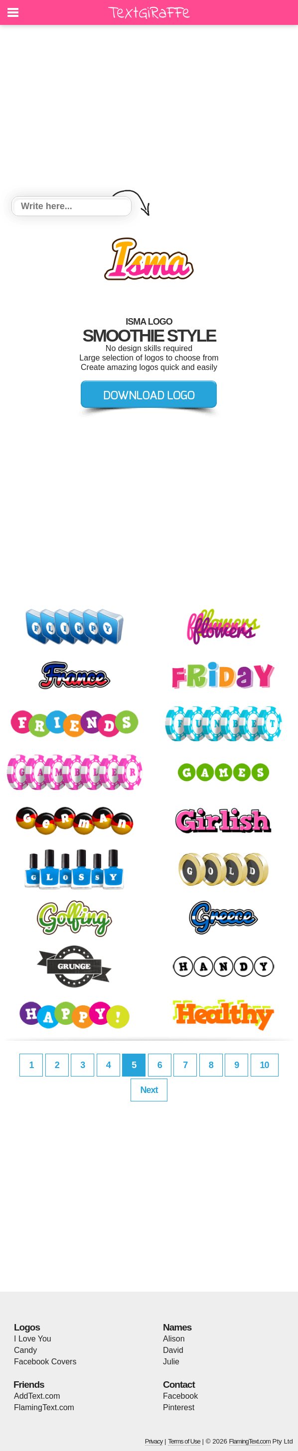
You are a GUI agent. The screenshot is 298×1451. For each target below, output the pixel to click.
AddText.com (37, 1396)
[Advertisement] (149, 112)
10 (264, 1065)
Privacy (154, 1441)
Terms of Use (184, 1441)
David (173, 1350)
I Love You (32, 1338)
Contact (179, 1384)
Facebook (180, 1396)
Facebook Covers (45, 1361)
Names (177, 1327)
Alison (174, 1338)
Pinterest (178, 1407)
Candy (25, 1350)
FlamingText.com (44, 1407)
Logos (27, 1327)
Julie (171, 1361)
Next (148, 1090)
